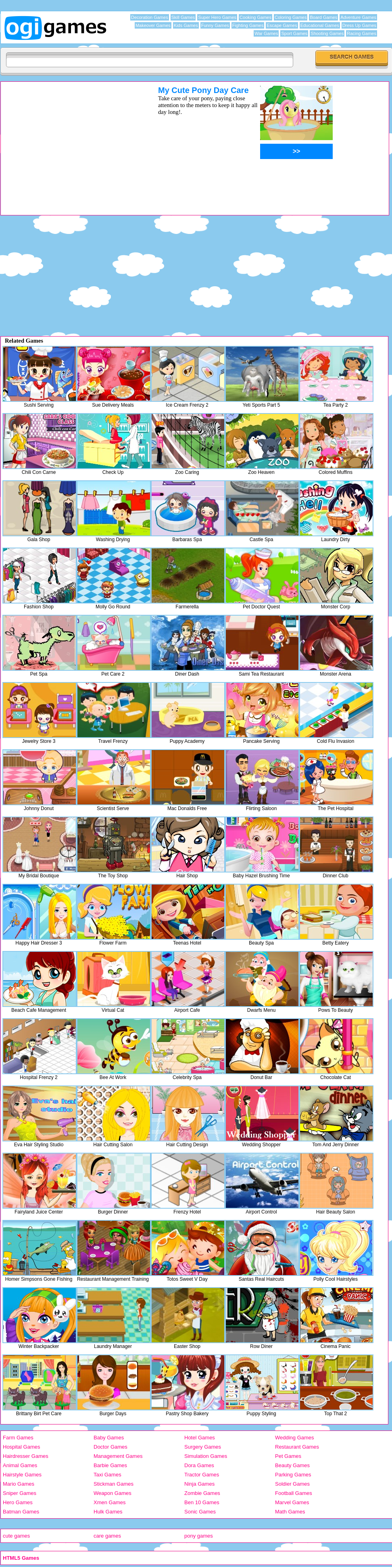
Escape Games (282, 25)
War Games (266, 33)
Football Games (293, 1493)
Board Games (323, 17)
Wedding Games (294, 1438)
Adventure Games (358, 17)
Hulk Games (108, 1512)
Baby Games (109, 1438)
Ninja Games (199, 1484)
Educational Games (319, 25)
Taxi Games (107, 1475)
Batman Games (21, 1512)
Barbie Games (110, 1465)
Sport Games (294, 33)
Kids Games (186, 25)
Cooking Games (255, 17)
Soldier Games (292, 1484)
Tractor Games (201, 1475)
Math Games (290, 1512)
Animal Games (20, 1465)
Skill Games (183, 17)
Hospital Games (21, 1447)
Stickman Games (113, 1484)
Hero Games (18, 1502)
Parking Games (293, 1475)
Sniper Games (19, 1493)
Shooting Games (327, 33)
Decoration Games (149, 17)
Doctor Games (110, 1447)
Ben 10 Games (201, 1502)
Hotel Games (199, 1438)
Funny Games (215, 25)
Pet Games (288, 1456)
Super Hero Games (217, 17)
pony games (198, 1536)
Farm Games (18, 1438)
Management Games (118, 1456)
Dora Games (199, 1465)
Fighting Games (248, 25)
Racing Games (361, 33)
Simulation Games (205, 1456)
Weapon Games (112, 1493)
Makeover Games (153, 25)
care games (107, 1536)
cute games (16, 1536)
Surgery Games (202, 1447)
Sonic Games (200, 1512)
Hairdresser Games (25, 1456)
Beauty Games (292, 1465)
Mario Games (18, 1484)
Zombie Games (202, 1493)
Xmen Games (109, 1502)
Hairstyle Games (22, 1475)
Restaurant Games (297, 1447)
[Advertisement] (69, 142)
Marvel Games (292, 1502)
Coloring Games (291, 17)
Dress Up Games (359, 25)
